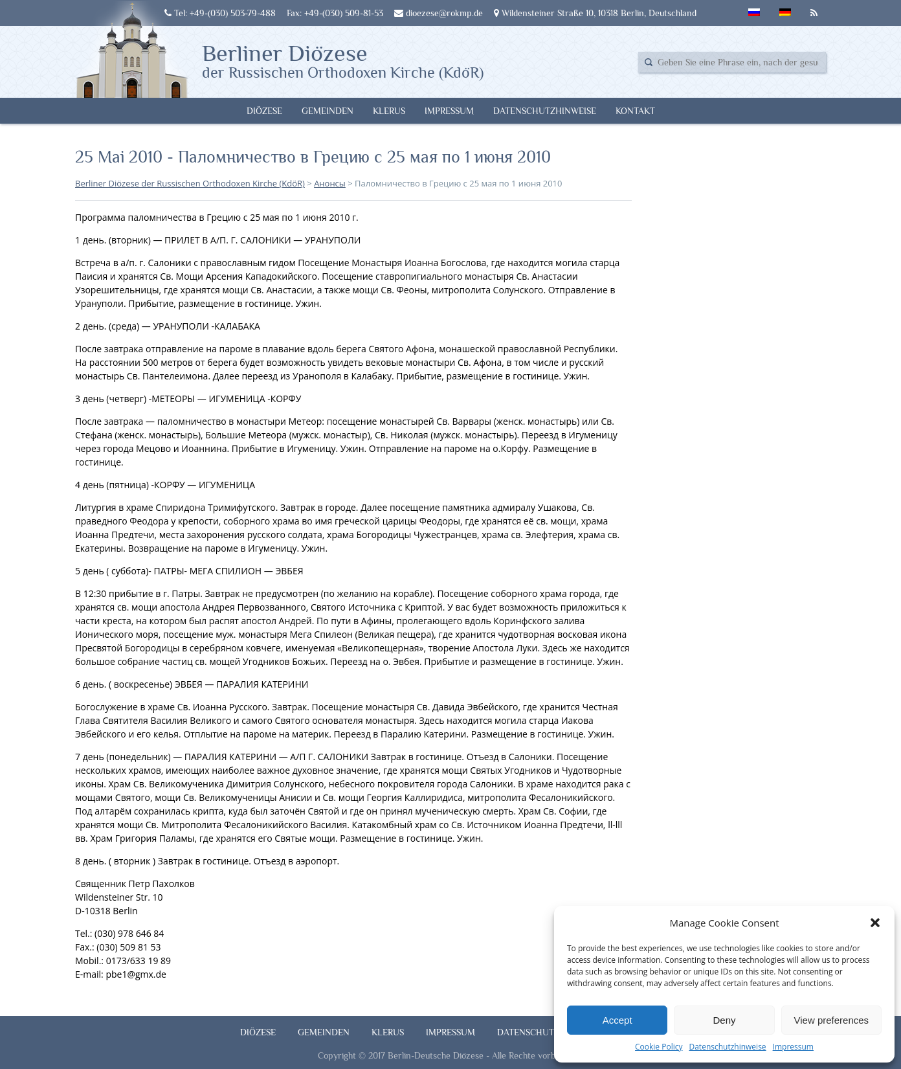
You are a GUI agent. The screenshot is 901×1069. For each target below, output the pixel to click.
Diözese (264, 111)
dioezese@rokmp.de (438, 13)
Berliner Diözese (343, 60)
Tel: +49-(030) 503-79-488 (220, 13)
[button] (875, 922)
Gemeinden (327, 111)
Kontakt (635, 111)
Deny (724, 1020)
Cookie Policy (658, 1046)
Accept (617, 1020)
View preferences (831, 1020)
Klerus (389, 111)
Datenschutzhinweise (727, 1046)
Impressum (793, 1046)
